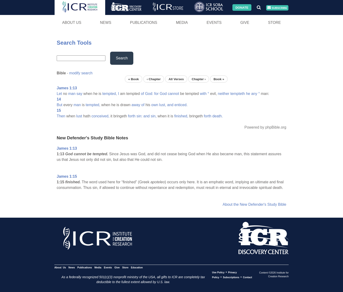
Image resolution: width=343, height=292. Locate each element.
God (163, 94)
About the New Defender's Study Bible (254, 204)
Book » (218, 79)
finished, (181, 116)
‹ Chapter (154, 79)
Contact (247, 277)
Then (61, 116)
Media (182, 23)
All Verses (176, 79)
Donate (241, 7)
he (248, 94)
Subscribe (277, 8)
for (156, 94)
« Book (133, 79)
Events (214, 23)
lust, (162, 105)
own (154, 105)
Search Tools (74, 43)
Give (244, 23)
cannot (173, 94)
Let (59, 94)
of (142, 94)
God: (149, 94)
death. (217, 116)
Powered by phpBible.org (265, 127)
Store (274, 23)
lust (79, 116)
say (79, 94)
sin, (154, 116)
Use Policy (218, 272)
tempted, (109, 94)
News (105, 23)
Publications (143, 23)
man (71, 94)
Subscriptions (231, 277)
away (135, 105)
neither (223, 94)
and (170, 105)
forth (131, 116)
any (254, 94)
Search (122, 58)
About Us (71, 23)
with (203, 94)
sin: (139, 116)
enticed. (181, 105)
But (59, 105)
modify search (81, 73)
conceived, (101, 116)
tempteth (237, 94)
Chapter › (199, 79)
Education (137, 267)
